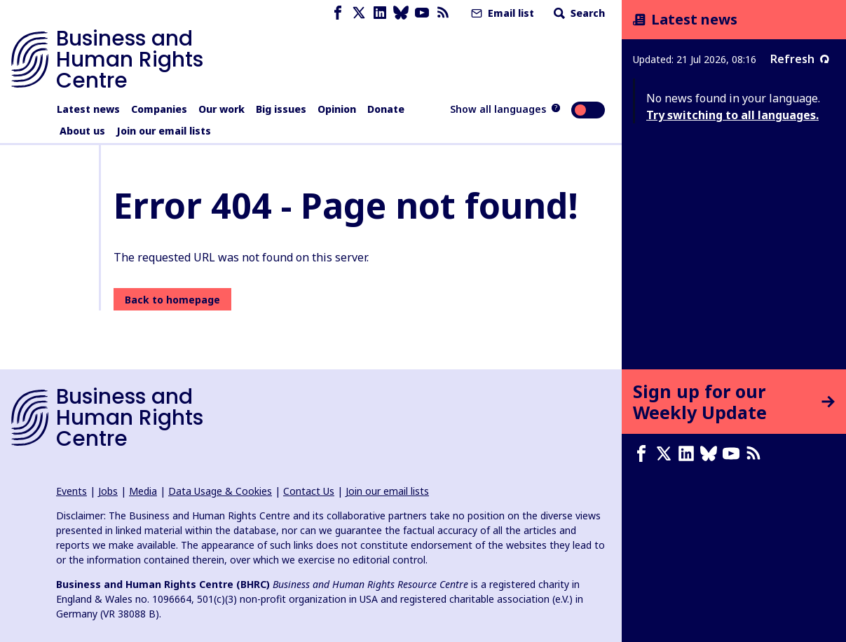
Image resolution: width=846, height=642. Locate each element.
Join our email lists (163, 130)
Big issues (281, 109)
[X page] (358, 13)
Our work (221, 109)
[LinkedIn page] (379, 13)
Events (71, 491)
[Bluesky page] (401, 13)
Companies (159, 109)
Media (143, 491)
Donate (385, 109)
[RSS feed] (443, 13)
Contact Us (308, 491)
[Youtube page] (422, 13)
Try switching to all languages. (732, 115)
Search (578, 13)
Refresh (799, 59)
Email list (501, 13)
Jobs (108, 491)
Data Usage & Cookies (220, 491)
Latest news (88, 109)
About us (82, 130)
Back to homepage (172, 299)
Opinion (337, 109)
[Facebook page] (337, 13)
